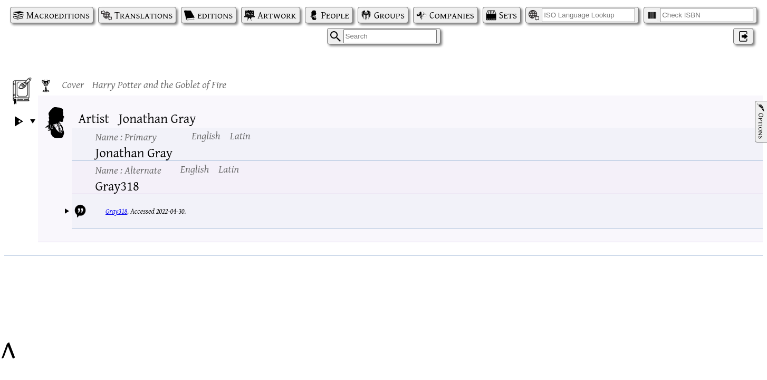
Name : (126, 136)
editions (215, 15)
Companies (451, 15)
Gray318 (116, 211)
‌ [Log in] (743, 36)
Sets (508, 15)
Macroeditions (58, 15)
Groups (389, 15)
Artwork (276, 15)
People (335, 15)
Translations (143, 15)
